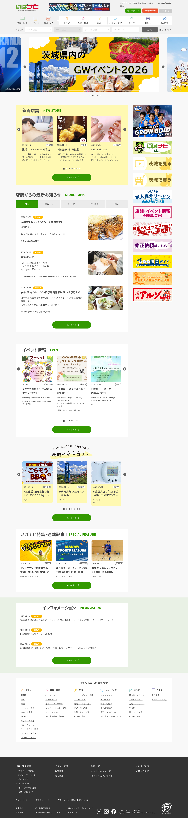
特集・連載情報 (23, 766)
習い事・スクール (136, 695)
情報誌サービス (42, 800)
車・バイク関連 (136, 712)
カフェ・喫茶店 (27, 721)
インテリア (105, 700)
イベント (35, 23)
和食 (23, 704)
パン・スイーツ (27, 725)
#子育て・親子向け (39, 416)
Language (166, 11)
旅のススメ (23, 779)
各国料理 (25, 716)
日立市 (47, 487)
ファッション (106, 695)
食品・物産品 (106, 704)
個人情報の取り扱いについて (80, 808)
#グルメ (62, 500)
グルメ (67, 23)
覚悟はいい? (27, 257)
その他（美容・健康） (55, 716)
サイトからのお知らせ (102, 776)
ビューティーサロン (54, 704)
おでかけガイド (25, 783)
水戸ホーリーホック (27, 775)
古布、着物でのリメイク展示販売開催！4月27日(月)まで (50, 292)
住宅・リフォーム (136, 704)
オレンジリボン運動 (27, 788)
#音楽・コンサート (64, 401)
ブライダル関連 (136, 700)
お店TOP (48, 23)
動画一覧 (95, 766)
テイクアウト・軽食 (29, 729)
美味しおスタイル (26, 792)
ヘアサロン (50, 695)
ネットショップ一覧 (101, 771)
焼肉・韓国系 (27, 712)
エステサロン (51, 700)
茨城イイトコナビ (26, 771)
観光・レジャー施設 (82, 704)
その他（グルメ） (28, 738)
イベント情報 (61, 766)
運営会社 (19, 808)
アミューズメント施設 (83, 695)
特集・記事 (22, 23)
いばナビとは (142, 766)
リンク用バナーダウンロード (47, 812)
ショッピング (115, 23)
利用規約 (19, 812)
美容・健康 (83, 23)
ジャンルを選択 (91, 30)
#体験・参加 (27, 416)
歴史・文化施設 (81, 708)
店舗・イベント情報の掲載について (73, 800)
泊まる (148, 23)
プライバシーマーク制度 (128, 810)
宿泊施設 (155, 695)
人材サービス (21, 800)
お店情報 (59, 771)
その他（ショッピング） (111, 716)
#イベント (97, 500)
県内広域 (81, 487)
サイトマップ (74, 812)
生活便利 (133, 708)
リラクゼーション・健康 (56, 708)
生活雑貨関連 (106, 708)
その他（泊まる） (159, 700)
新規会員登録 (150, 11)
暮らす (131, 23)
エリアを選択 (32, 30)
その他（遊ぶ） (81, 716)
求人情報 (164, 23)
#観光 (26, 500)
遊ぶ (99, 23)
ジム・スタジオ (52, 712)
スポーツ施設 (80, 700)
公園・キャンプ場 (81, 712)
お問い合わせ (142, 771)
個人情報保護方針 (43, 808)
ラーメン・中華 (27, 708)
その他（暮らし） (136, 716)
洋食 (23, 700)
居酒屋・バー (27, 695)
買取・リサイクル (108, 712)
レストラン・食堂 (28, 733)
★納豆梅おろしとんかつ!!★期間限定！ (41, 222)
